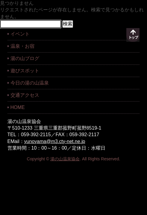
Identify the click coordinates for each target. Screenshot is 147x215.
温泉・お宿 (22, 46)
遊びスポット (24, 70)
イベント (20, 33)
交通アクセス (24, 95)
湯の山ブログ (24, 58)
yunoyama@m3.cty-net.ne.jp (54, 141)
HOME (17, 107)
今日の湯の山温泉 (29, 82)
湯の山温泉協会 (65, 158)
